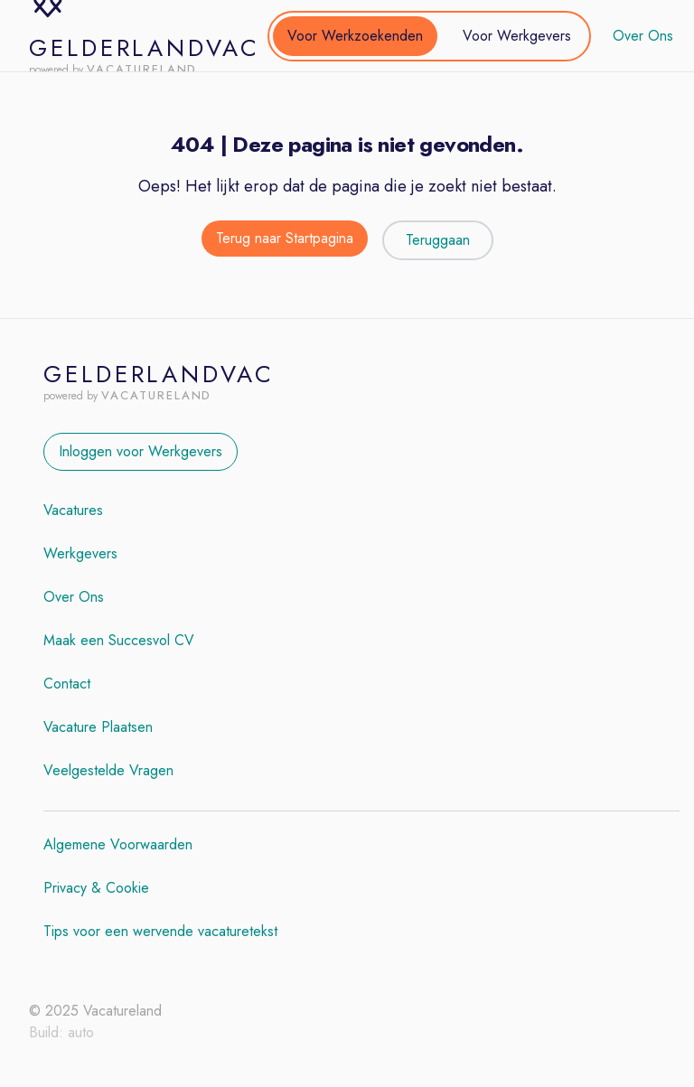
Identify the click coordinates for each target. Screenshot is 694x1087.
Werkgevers (80, 553)
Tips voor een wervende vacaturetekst (160, 931)
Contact (66, 683)
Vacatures (73, 510)
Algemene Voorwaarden (117, 844)
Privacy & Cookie (96, 887)
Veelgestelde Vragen (108, 770)
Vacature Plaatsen (98, 727)
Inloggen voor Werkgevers (140, 451)
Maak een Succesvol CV (118, 640)
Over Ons (643, 35)
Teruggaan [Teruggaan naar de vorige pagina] (438, 240)
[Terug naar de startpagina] (285, 240)
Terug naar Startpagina (284, 238)
